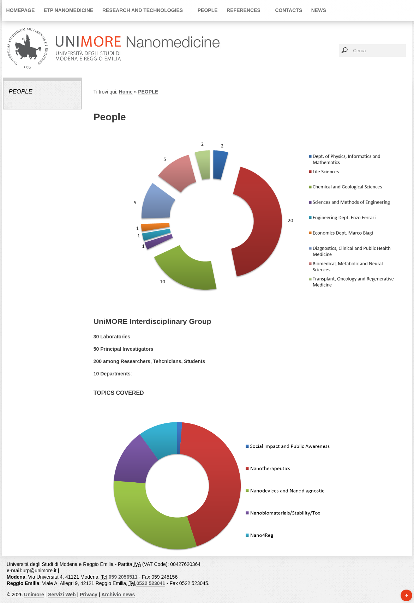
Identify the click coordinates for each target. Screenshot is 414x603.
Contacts (288, 10)
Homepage (20, 10)
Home (126, 92)
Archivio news (118, 594)
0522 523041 (150, 583)
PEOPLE (208, 10)
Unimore (34, 594)
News (318, 10)
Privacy (88, 594)
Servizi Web (62, 594)
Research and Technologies (142, 10)
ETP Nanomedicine (69, 10)
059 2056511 (123, 577)
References (243, 10)
